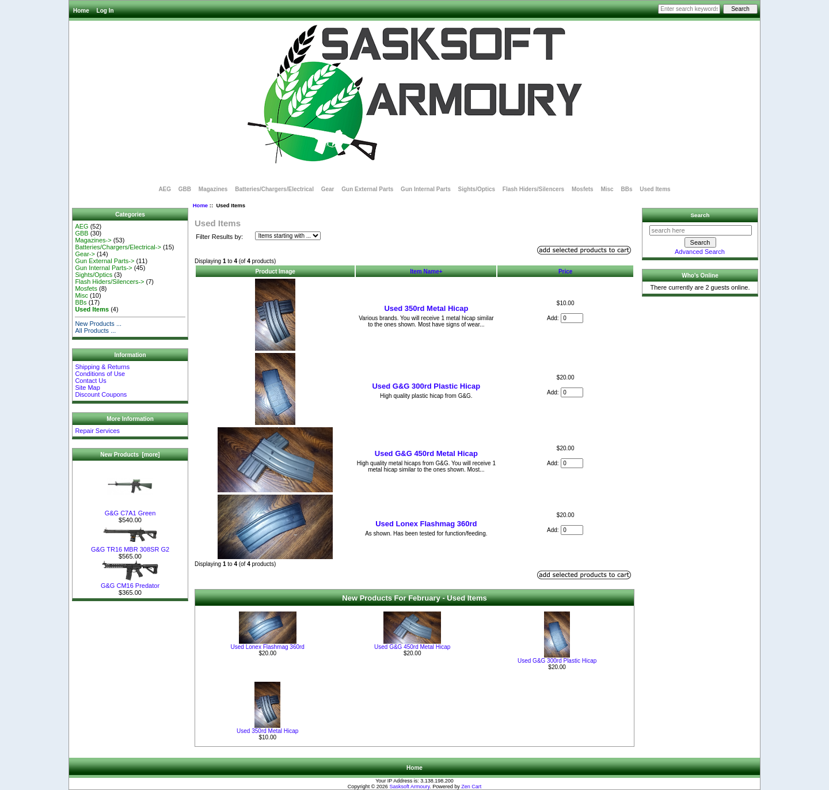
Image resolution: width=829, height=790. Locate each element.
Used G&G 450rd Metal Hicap (426, 453)
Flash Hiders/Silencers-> (109, 281)
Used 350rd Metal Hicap (426, 308)
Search (700, 215)
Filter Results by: (219, 236)
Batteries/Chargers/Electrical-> (118, 247)
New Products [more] (129, 454)
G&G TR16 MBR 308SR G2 (130, 546)
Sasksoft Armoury (409, 786)
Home (81, 10)
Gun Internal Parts (426, 189)
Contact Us (90, 380)
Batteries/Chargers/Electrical (274, 189)
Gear (327, 189)
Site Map (87, 387)
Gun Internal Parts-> (103, 267)
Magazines (213, 189)
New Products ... (98, 323)
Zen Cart (471, 786)
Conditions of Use (100, 373)
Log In (105, 10)
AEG (164, 189)
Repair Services (97, 430)
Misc (606, 189)
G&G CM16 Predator (130, 582)
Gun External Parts (367, 189)
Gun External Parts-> (104, 260)
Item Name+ (426, 271)
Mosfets (583, 189)
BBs (626, 189)
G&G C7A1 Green (130, 510)
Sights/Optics (476, 189)
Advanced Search (700, 251)
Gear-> (85, 253)
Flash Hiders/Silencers (533, 189)
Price (565, 271)
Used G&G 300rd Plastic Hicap (426, 386)
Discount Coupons (101, 394)
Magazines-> (93, 240)
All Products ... (95, 330)
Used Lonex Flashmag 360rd (426, 523)
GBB (184, 189)
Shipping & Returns (102, 366)
